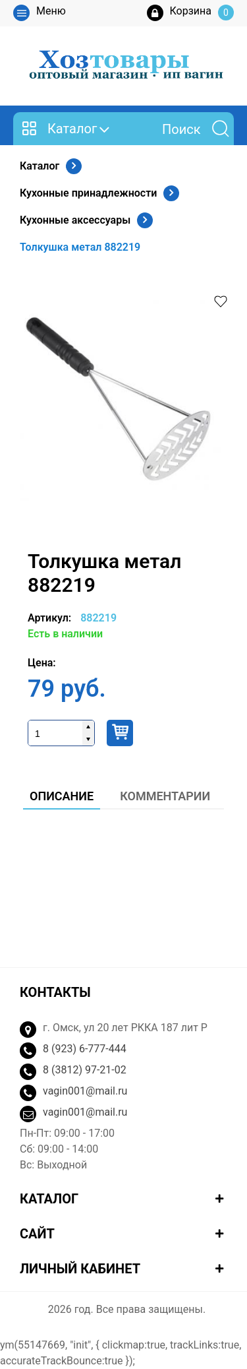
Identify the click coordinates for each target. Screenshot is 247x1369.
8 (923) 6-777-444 (84, 1048)
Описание (62, 796)
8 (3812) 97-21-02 (84, 1070)
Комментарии (165, 796)
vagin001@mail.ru (85, 1091)
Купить (120, 733)
